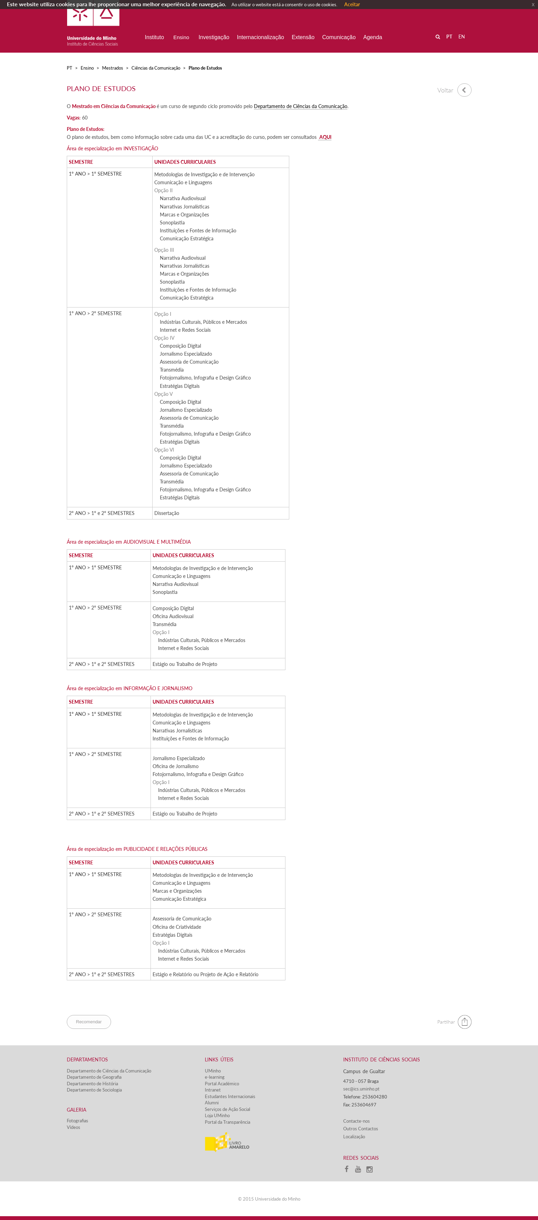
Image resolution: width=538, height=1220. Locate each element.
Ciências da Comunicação (155, 68)
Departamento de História (92, 1083)
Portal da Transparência (227, 1122)
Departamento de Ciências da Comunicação (109, 1071)
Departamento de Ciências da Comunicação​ (300, 106)
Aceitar (352, 4)
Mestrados (112, 68)
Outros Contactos (360, 1128)
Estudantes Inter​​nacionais (230, 1096)
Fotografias (77, 1120)
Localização (354, 1136)
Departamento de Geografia (94, 1077)
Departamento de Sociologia (94, 1090)
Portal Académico (222, 1083)
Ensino (87, 68)
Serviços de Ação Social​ (227, 1109)
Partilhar (446, 1022)
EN (461, 36)
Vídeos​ (73, 1127)
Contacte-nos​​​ (356, 1121)
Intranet (213, 1090)
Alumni (212, 1102)
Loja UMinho (217, 1115)
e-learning (215, 1077)
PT (69, 68)
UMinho (213, 1071)
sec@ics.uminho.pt (361, 1089)
